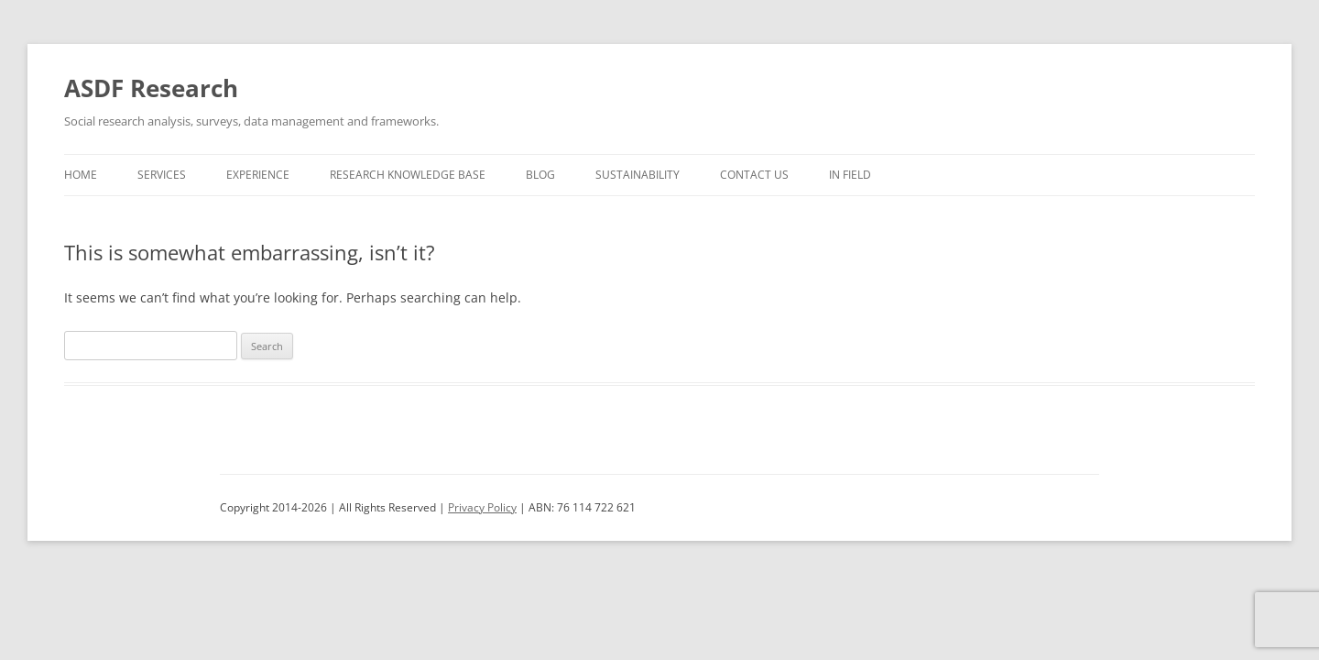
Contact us (754, 174)
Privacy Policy (482, 507)
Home (80, 174)
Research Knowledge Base (407, 174)
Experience (257, 174)
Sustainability (637, 174)
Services (161, 174)
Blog (540, 174)
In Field (850, 174)
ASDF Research (151, 88)
